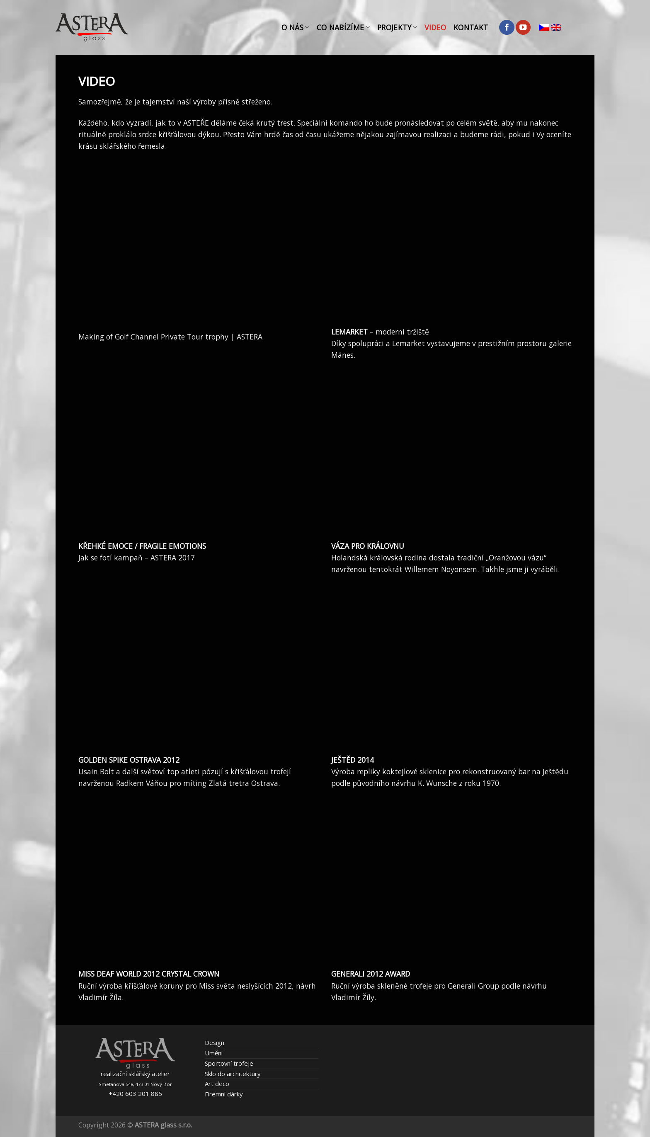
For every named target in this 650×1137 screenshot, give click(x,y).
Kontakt (471, 27)
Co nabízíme (343, 27)
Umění (214, 1053)
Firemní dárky (224, 1094)
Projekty (397, 27)
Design (214, 1042)
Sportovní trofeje (229, 1063)
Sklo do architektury (232, 1073)
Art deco (217, 1083)
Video (435, 27)
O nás (295, 27)
